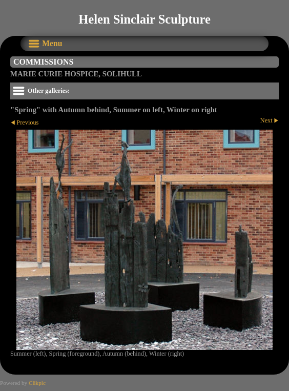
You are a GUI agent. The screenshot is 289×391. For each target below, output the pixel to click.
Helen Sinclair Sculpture (144, 19)
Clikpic (37, 383)
